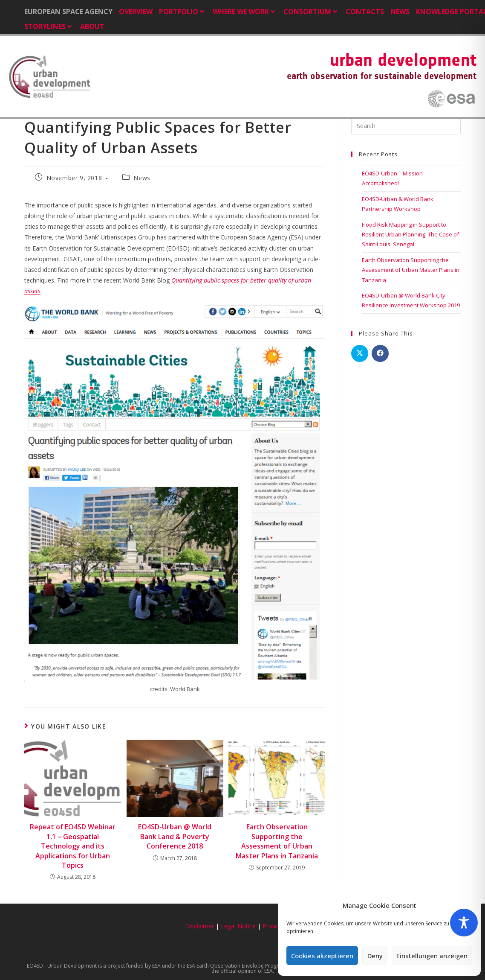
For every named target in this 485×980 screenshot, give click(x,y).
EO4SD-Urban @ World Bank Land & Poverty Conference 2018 (174, 836)
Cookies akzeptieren (322, 955)
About (92, 26)
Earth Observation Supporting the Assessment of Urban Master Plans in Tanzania (277, 841)
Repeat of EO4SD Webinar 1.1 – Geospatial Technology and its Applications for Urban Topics (72, 846)
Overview (136, 11)
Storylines (49, 26)
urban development (403, 59)
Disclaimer (199, 926)
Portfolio (182, 11)
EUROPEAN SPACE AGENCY (68, 11)
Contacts (365, 11)
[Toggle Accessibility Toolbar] (464, 922)
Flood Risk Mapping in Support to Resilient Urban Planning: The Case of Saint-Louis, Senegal (410, 234)
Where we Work (245, 11)
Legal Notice (238, 926)
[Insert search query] (406, 125)
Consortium (311, 11)
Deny (375, 955)
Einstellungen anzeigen (432, 955)
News (400, 11)
